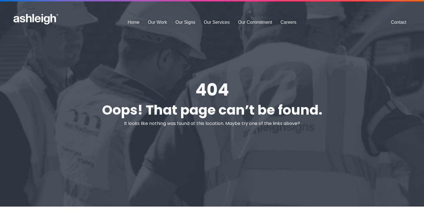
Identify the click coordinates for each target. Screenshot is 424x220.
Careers (288, 22)
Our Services (216, 22)
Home (134, 22)
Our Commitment (255, 22)
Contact (398, 22)
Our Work (157, 22)
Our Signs (185, 22)
